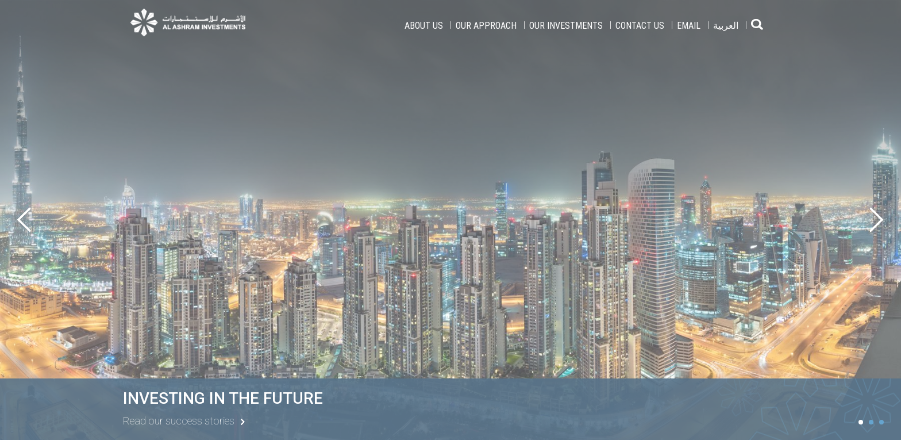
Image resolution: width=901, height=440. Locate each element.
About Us (424, 25)
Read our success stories (178, 421)
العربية (725, 25)
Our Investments (566, 25)
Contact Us (639, 25)
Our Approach (486, 25)
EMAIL (688, 25)
